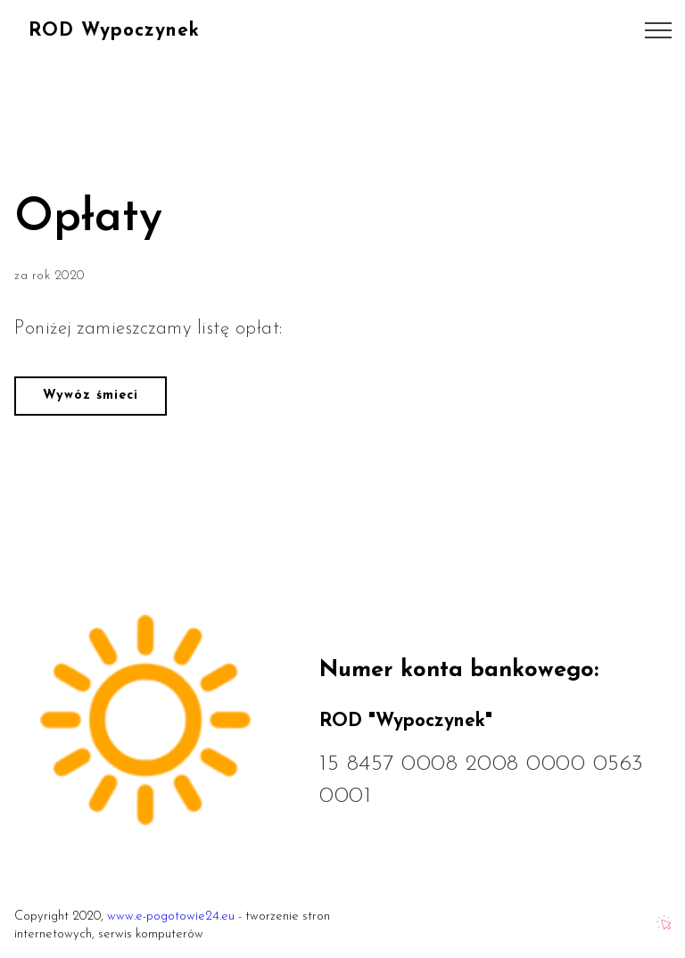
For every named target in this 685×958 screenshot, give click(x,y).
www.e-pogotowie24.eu (171, 916)
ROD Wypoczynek (114, 30)
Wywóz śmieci (90, 395)
